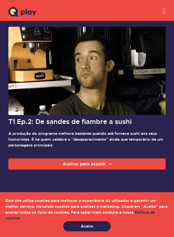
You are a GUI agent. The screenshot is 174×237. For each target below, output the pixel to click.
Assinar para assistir (88, 164)
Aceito (87, 226)
